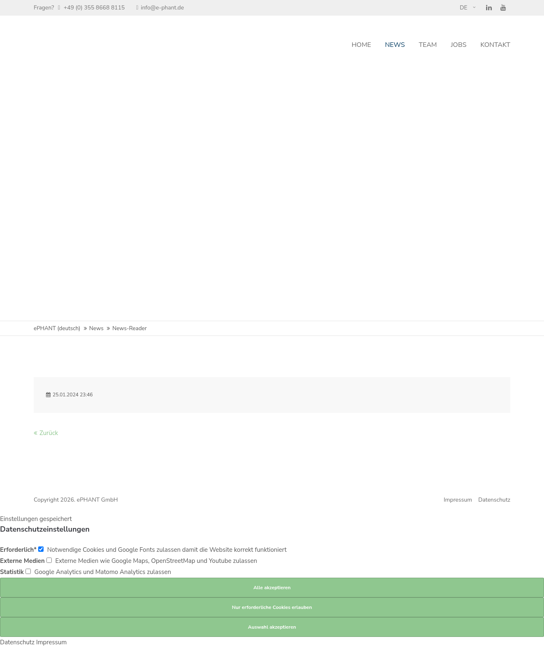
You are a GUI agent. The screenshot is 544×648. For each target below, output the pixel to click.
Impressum (458, 500)
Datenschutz (494, 500)
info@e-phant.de (160, 8)
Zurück (48, 433)
